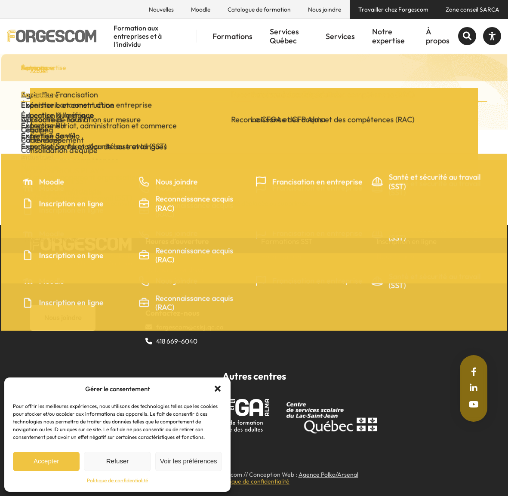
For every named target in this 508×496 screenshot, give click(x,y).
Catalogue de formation (259, 9)
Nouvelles (161, 9)
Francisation (281, 256)
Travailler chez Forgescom (393, 9)
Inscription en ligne (406, 241)
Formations (232, 36)
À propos (438, 36)
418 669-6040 (176, 341)
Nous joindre (324, 9)
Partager (68, 159)
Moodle (200, 9)
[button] (217, 388)
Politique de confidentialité (117, 480)
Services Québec (284, 36)
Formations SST (287, 241)
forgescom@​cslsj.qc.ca (190, 327)
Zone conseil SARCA (472, 9)
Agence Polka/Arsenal (328, 474)
